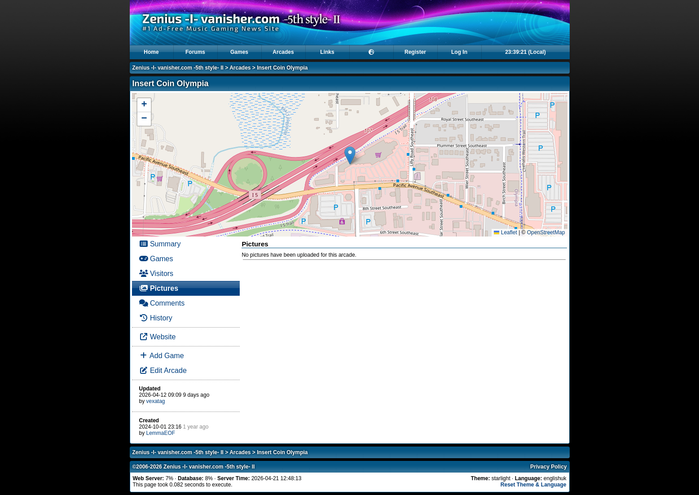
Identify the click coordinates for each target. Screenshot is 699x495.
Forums (195, 52)
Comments (162, 303)
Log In (459, 52)
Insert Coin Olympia (282, 68)
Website (157, 337)
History (155, 318)
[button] (350, 155)
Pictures (159, 288)
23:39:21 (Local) (525, 52)
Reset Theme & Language (534, 485)
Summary (160, 244)
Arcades (283, 52)
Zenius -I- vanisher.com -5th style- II (178, 68)
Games (239, 52)
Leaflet (505, 232)
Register (415, 52)
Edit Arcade (163, 370)
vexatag (155, 401)
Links (327, 52)
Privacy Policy (548, 467)
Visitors (156, 273)
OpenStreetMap (546, 232)
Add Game (161, 355)
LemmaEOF (161, 433)
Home (151, 52)
